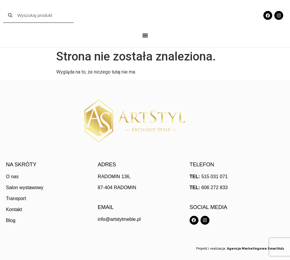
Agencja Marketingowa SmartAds (255, 249)
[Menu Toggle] (145, 35)
